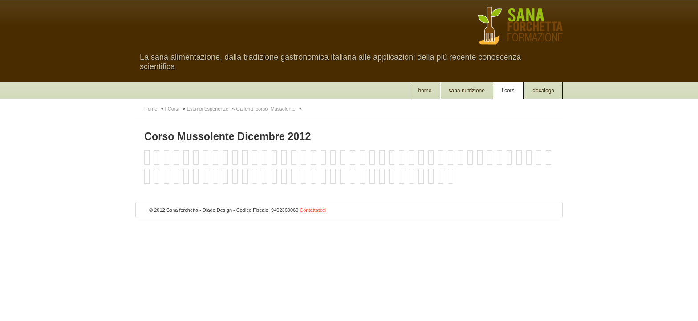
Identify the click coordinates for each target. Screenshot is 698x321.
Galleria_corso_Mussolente (265, 108)
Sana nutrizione (467, 90)
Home (425, 90)
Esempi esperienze (208, 108)
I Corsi (508, 90)
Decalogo (543, 90)
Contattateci (313, 210)
